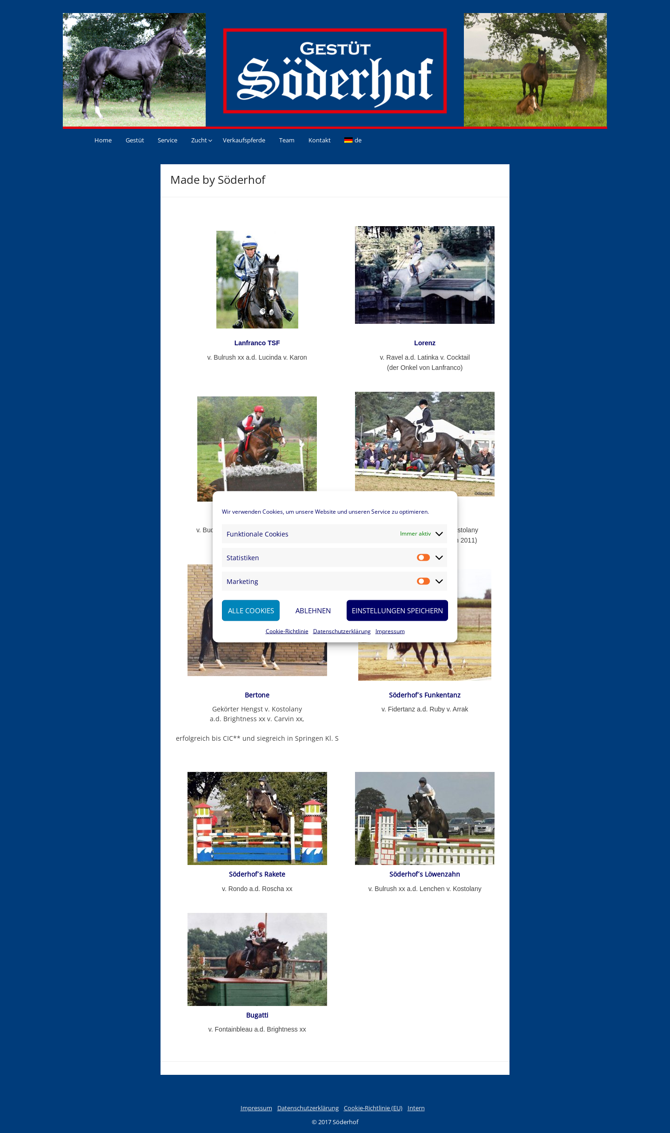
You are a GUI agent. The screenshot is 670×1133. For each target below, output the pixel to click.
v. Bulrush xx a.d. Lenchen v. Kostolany (425, 888)
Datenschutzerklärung (342, 631)
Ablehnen (313, 610)
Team (287, 140)
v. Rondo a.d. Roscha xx (257, 888)
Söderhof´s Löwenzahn (424, 874)
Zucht (199, 140)
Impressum (390, 631)
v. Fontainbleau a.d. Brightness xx (257, 1029)
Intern (416, 1108)
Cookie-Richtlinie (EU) (373, 1108)
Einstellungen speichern (397, 610)
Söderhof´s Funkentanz (425, 695)
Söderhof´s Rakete (257, 874)
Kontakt (319, 140)
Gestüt (135, 140)
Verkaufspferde (244, 140)
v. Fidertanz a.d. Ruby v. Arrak (425, 709)
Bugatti (257, 1015)
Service (167, 140)
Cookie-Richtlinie (287, 631)
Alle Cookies (251, 610)
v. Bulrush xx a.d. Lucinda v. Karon (257, 357)
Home (103, 140)
